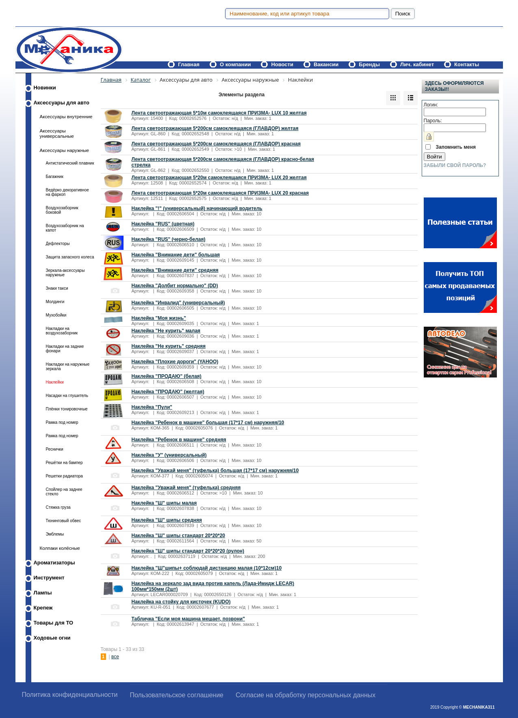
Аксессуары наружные (64, 150)
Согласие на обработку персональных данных (305, 695)
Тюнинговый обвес (63, 520)
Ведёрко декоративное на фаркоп (67, 192)
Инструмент (49, 578)
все (115, 656)
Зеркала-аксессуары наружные (65, 272)
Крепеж (43, 608)
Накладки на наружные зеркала (68, 366)
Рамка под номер (62, 422)
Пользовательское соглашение (176, 695)
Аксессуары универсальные (57, 133)
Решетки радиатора (64, 476)
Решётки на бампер (64, 462)
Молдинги (55, 301)
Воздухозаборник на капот (65, 227)
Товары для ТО (54, 623)
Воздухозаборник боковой (62, 210)
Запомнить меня (456, 147)
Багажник (54, 176)
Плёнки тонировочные (67, 409)
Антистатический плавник (70, 163)
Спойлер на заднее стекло (64, 491)
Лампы (43, 593)
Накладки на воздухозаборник (62, 330)
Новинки (45, 88)
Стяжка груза (58, 507)
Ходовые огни (52, 638)
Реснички (54, 449)
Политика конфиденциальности (70, 694)
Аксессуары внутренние (66, 116)
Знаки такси (57, 288)
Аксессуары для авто (61, 103)
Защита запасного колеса (70, 257)
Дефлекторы (58, 243)
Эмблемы (55, 534)
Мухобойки (56, 315)
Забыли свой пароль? (455, 165)
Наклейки (55, 382)
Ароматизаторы (54, 563)
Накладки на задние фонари (65, 348)
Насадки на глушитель (67, 395)
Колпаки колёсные (60, 548)
